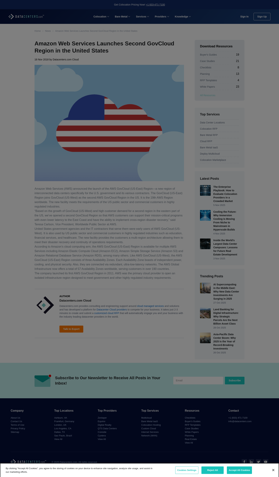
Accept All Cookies (239, 472)
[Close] (273, 472)
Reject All (212, 472)
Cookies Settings (186, 472)
